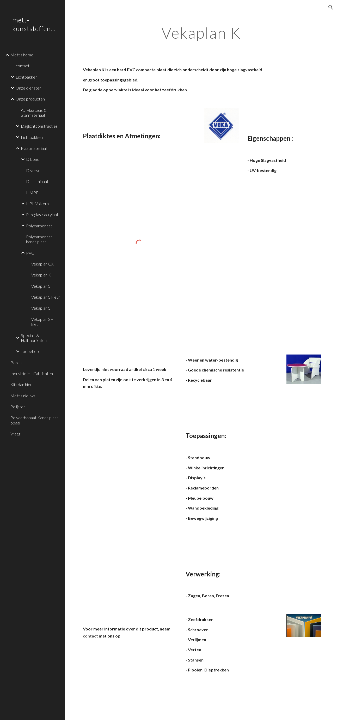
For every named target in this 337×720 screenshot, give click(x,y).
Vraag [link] (15, 433)
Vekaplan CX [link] (42, 263)
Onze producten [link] (30, 98)
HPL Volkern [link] (37, 203)
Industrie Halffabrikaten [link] (31, 373)
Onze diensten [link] (28, 87)
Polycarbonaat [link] (39, 225)
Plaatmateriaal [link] (34, 148)
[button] (330, 7)
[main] (201, 32)
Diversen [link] (34, 170)
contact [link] (22, 65)
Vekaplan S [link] (41, 286)
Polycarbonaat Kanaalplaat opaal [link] (34, 420)
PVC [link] (30, 252)
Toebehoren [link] (31, 351)
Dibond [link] (32, 159)
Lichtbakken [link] (27, 76)
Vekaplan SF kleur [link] (42, 322)
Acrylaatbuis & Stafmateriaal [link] (33, 112)
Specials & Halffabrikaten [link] (34, 338)
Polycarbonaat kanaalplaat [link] (39, 239)
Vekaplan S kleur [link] (45, 296)
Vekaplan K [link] (41, 274)
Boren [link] (16, 362)
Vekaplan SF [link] (42, 307)
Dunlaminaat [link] (37, 181)
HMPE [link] (32, 192)
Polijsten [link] (18, 406)
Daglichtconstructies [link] (39, 125)
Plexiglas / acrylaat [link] (42, 214)
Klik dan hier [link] (21, 384)
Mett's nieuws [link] (22, 395)
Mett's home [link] (21, 54)
